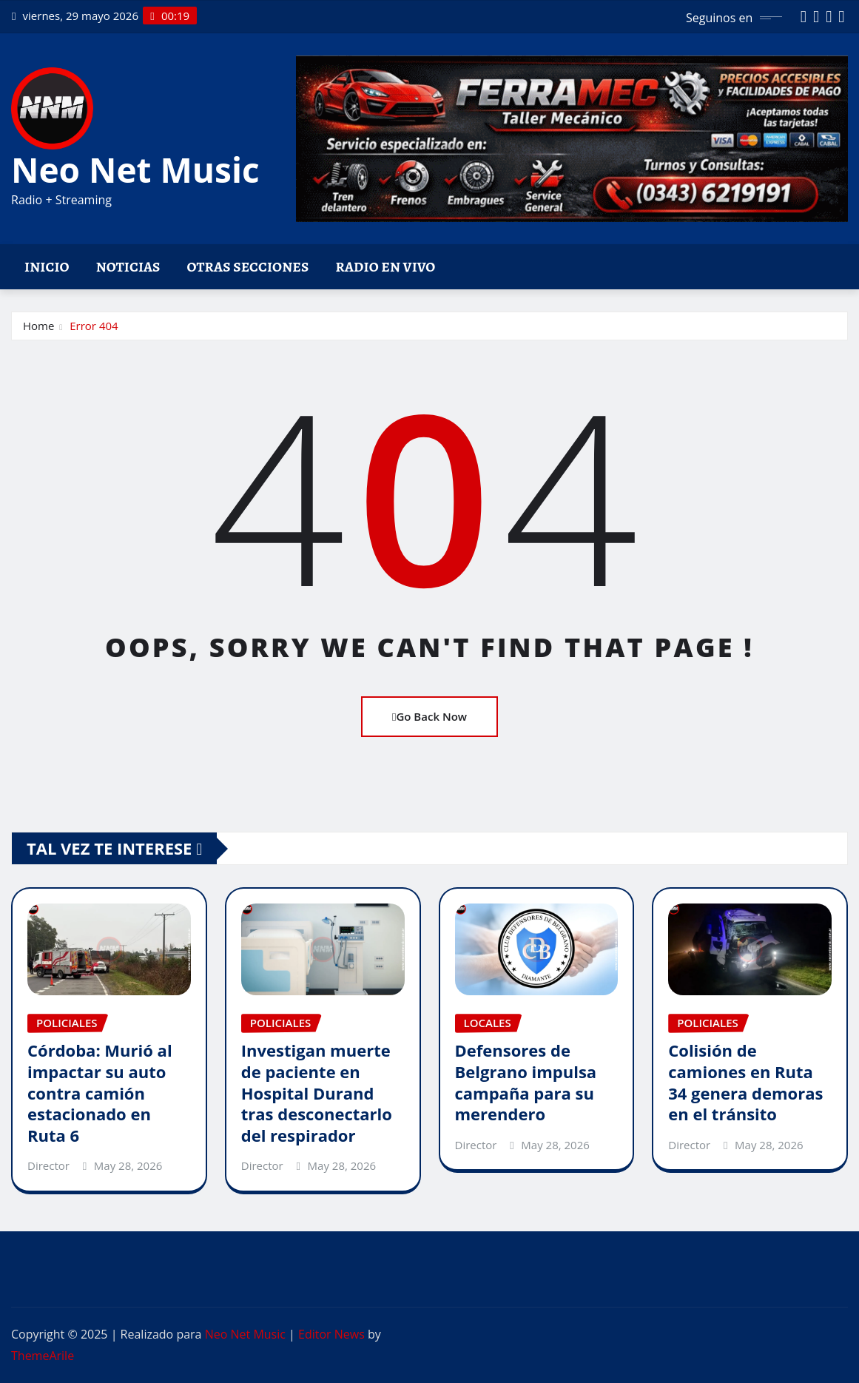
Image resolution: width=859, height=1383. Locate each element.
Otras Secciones (248, 267)
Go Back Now (429, 716)
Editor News (331, 1334)
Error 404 (94, 325)
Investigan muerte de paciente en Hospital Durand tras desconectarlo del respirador (316, 1092)
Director (48, 1165)
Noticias (128, 267)
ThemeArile (42, 1355)
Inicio (47, 267)
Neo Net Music (135, 169)
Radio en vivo (385, 267)
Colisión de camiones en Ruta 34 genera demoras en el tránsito (745, 1082)
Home (38, 325)
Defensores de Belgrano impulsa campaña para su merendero (526, 1082)
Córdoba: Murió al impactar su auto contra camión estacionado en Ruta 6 (99, 1092)
